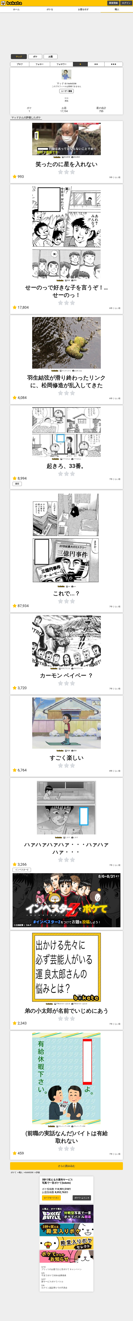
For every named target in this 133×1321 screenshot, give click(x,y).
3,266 (20, 864)
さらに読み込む (66, 1166)
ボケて (13, 1172)
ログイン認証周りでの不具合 (66, 1286)
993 (18, 176)
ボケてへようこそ (81, 1198)
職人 (117, 9)
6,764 (20, 770)
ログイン (126, 3)
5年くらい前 (114, 177)
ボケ (35, 56)
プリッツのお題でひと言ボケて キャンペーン (66, 1268)
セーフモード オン (51, 1198)
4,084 (20, 398)
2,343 (20, 1023)
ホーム (16, 9)
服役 (17, 484)
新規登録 (113, 3)
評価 (38, 1172)
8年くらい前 (114, 771)
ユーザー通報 (66, 91)
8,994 (20, 478)
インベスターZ (21, 870)
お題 (50, 56)
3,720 (20, 688)
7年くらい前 (114, 479)
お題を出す (83, 9)
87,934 (21, 606)
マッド (19, 56)
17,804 (21, 307)
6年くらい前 (114, 308)
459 (18, 1153)
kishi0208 (29, 1172)
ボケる (50, 9)
